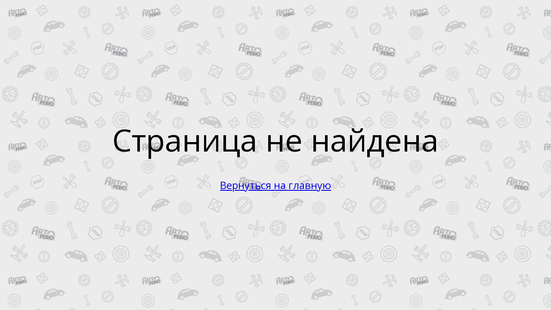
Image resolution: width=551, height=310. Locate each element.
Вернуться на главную (275, 185)
